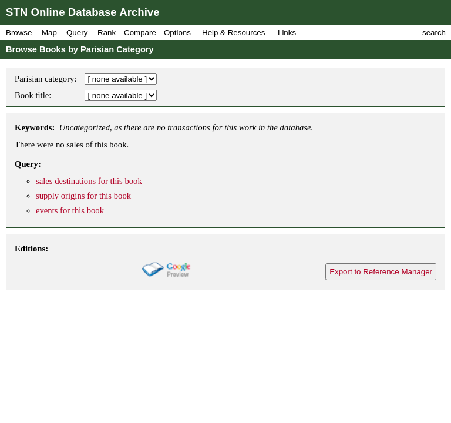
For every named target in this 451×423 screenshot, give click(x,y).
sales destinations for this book (89, 181)
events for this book (70, 210)
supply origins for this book (83, 195)
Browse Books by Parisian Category (80, 49)
